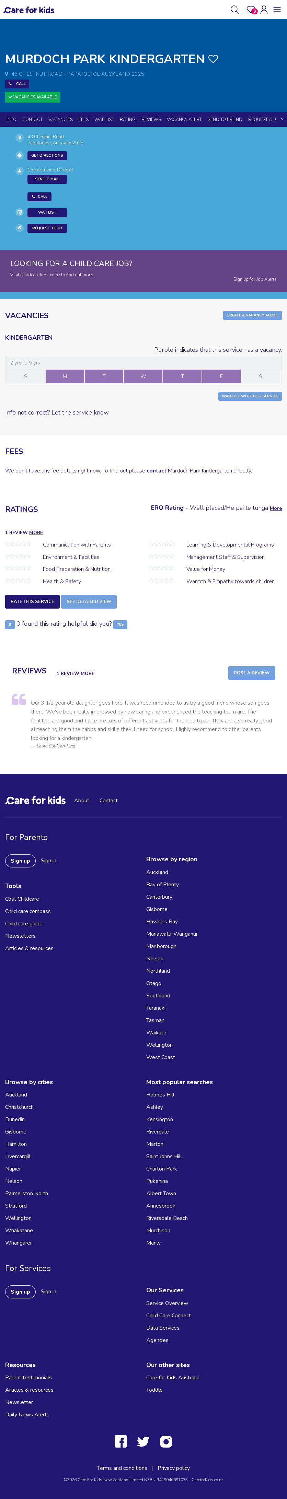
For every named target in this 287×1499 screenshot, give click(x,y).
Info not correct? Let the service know (57, 412)
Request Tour (47, 228)
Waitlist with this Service (250, 396)
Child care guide (24, 923)
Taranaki (155, 1008)
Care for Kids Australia (172, 1377)
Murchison (158, 1230)
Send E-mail (47, 179)
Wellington (159, 1045)
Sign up (20, 861)
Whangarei (18, 1243)
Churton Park (161, 1169)
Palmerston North (26, 1193)
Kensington (159, 1119)
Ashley (154, 1107)
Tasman (155, 1020)
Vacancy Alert (184, 120)
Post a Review (251, 673)
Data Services (163, 1328)
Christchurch (19, 1107)
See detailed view (89, 602)
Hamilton (16, 1144)
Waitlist (104, 120)
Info (11, 120)
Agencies (157, 1340)
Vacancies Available (33, 97)
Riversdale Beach (167, 1218)
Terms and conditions (122, 1468)
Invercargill (18, 1156)
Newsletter (19, 1402)
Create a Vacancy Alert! (252, 315)
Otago (153, 983)
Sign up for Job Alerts (255, 279)
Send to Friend (225, 120)
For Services (28, 1268)
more (36, 532)
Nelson (154, 958)
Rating (128, 120)
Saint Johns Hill (164, 1156)
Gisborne (157, 909)
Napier (13, 1169)
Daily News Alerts (27, 1414)
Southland (158, 995)
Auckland (157, 872)
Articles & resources (29, 948)
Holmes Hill (160, 1095)
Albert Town (161, 1193)
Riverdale (157, 1132)
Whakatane (19, 1230)
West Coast (160, 1057)
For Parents (26, 837)
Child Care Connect (168, 1315)
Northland (158, 971)
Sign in (48, 860)
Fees (84, 120)
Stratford (16, 1206)
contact (157, 471)
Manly (153, 1243)
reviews (151, 120)
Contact (32, 120)
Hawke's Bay (162, 921)
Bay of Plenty (162, 884)
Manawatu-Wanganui (171, 934)
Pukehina (157, 1181)
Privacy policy (174, 1468)
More (276, 508)
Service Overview (167, 1303)
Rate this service (32, 602)
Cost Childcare (22, 899)
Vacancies (60, 120)
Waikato (156, 1032)
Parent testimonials (28, 1377)
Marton (154, 1144)
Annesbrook (160, 1206)
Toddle (154, 1390)
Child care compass (28, 911)
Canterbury (159, 897)
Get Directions (47, 155)
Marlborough (161, 946)
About (81, 800)
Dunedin (15, 1119)
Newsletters (20, 936)
